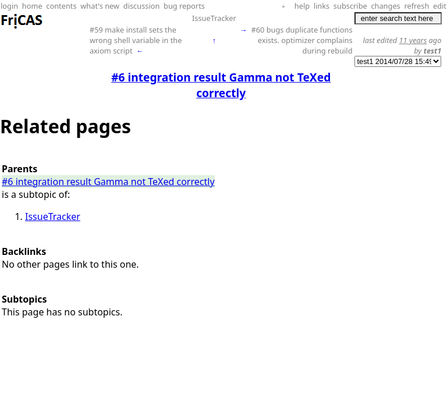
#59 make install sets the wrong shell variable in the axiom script (136, 40)
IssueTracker (214, 18)
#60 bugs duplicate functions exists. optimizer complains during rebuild (301, 40)
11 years (413, 40)
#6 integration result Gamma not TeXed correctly (108, 181)
